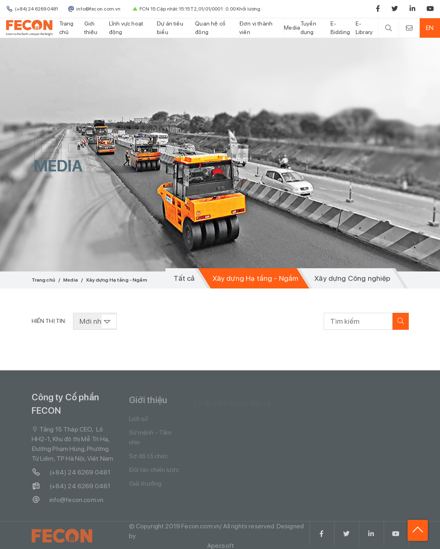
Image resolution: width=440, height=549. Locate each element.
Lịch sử (138, 421)
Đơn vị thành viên (256, 27)
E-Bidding (340, 27)
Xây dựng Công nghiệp (352, 278)
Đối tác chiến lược (154, 472)
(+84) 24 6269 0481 (71, 474)
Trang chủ (66, 27)
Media (292, 27)
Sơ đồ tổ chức (148, 458)
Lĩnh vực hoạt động (126, 27)
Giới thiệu (91, 27)
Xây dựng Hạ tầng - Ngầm (255, 278)
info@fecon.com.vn (68, 501)
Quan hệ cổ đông (210, 27)
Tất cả (184, 278)
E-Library (364, 27)
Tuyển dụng (308, 27)
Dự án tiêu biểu (170, 27)
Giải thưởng (145, 486)
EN (430, 28)
